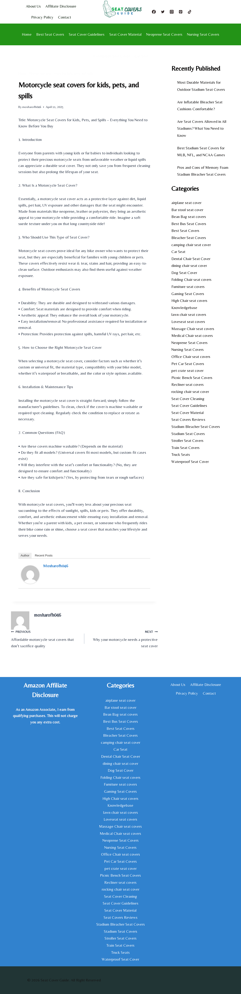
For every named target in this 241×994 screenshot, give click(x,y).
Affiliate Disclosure (60, 6)
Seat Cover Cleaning (187, 398)
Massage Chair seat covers (192, 328)
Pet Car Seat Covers (187, 363)
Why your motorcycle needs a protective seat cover (123, 638)
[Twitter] (163, 12)
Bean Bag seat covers (188, 216)
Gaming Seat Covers (187, 293)
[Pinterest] (181, 12)
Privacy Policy (42, 17)
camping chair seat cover (191, 244)
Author (25, 555)
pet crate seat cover (187, 370)
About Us (33, 6)
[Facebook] (154, 12)
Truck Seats (180, 454)
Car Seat (141, 56)
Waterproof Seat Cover (111, 56)
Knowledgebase (184, 307)
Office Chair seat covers (190, 356)
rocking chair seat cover (190, 391)
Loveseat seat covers (188, 321)
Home (27, 34)
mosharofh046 (31, 107)
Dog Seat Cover (184, 272)
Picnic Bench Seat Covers (191, 377)
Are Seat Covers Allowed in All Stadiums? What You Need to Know (201, 128)
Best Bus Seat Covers (188, 223)
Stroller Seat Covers (187, 440)
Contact (64, 17)
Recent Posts (43, 555)
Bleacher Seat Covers (188, 237)
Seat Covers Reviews (188, 419)
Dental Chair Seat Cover (190, 258)
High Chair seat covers (189, 300)
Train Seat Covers (185, 447)
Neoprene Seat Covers (164, 34)
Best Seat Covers (50, 34)
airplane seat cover (186, 202)
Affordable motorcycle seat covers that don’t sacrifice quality (45, 638)
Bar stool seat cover (187, 209)
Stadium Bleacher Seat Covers (195, 426)
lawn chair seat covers (188, 314)
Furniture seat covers (188, 286)
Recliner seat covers (187, 384)
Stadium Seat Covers (188, 433)
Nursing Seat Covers (203, 34)
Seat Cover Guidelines (86, 34)
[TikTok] (190, 12)
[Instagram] (172, 12)
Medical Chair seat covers (192, 335)
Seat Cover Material (125, 34)
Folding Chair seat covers (191, 279)
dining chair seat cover (189, 265)
